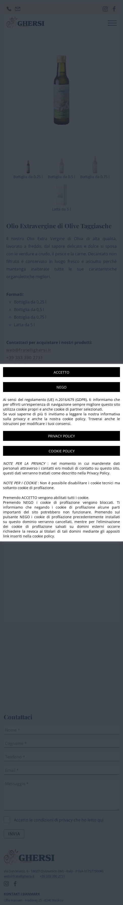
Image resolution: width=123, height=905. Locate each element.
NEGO (61, 386)
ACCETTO (61, 372)
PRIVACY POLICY (61, 435)
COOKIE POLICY (62, 450)
